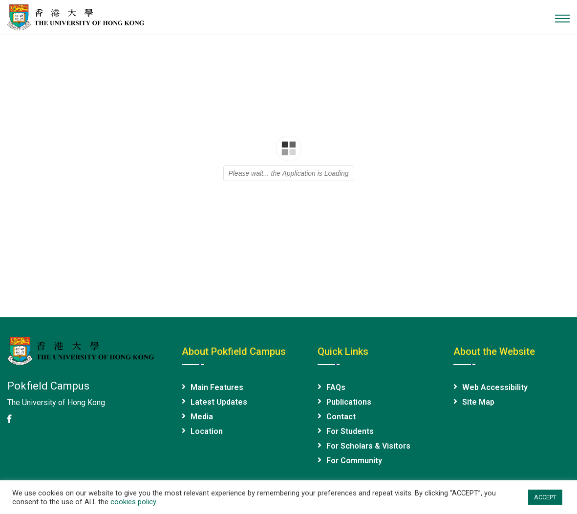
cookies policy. (133, 501)
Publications (348, 402)
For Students (350, 431)
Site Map (478, 402)
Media (202, 416)
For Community (354, 460)
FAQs (335, 387)
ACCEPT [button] (545, 497)
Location (207, 431)
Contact (341, 416)
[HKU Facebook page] (9, 419)
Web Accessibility (495, 387)
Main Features (217, 387)
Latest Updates (219, 402)
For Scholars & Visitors (368, 446)
